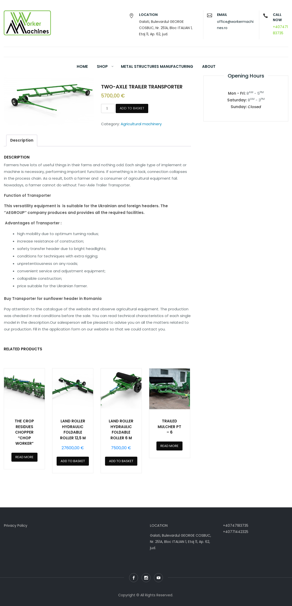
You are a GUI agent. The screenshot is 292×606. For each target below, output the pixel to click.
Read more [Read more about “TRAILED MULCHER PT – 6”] (169, 446)
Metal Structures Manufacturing (157, 66)
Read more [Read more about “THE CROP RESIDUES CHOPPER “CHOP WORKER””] (24, 457)
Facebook (133, 577)
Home (82, 66)
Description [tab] (21, 140)
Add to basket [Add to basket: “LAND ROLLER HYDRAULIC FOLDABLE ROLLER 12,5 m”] (73, 461)
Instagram (146, 577)
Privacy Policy (15, 525)
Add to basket (132, 108)
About (209, 66)
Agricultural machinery (141, 123)
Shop (102, 66)
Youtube (158, 577)
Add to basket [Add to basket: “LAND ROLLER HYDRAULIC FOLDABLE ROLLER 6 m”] (121, 461)
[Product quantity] (107, 108)
